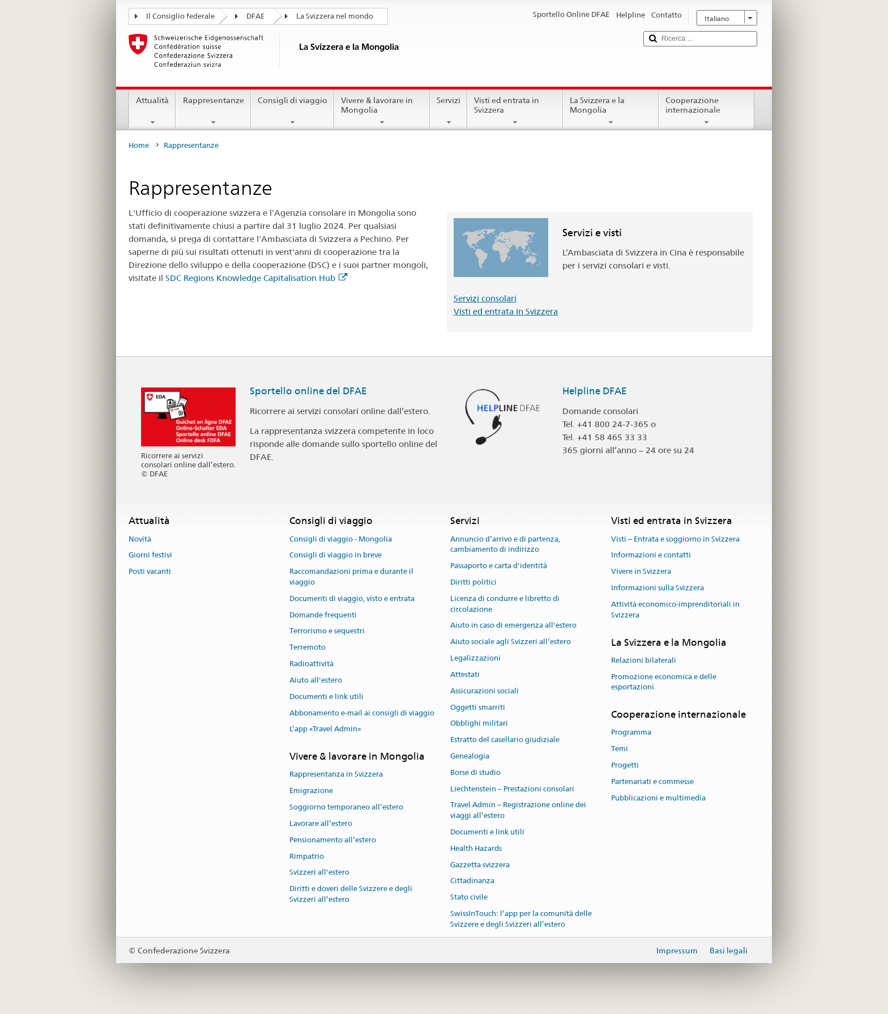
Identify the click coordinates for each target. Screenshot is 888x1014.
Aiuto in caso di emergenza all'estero (513, 625)
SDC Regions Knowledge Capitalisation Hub (256, 277)
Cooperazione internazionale (706, 111)
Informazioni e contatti (651, 555)
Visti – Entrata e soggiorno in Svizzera (675, 539)
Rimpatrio (306, 856)
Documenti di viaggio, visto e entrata (352, 598)
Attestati (465, 674)
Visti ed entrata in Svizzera (515, 111)
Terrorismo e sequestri (327, 631)
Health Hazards (476, 848)
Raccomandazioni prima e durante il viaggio (351, 577)
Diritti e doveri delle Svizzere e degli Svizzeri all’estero (350, 894)
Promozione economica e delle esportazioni (663, 682)
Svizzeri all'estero (319, 872)
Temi (619, 749)
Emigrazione (311, 791)
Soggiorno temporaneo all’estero (346, 807)
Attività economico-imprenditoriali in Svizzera (675, 609)
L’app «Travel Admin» (325, 729)
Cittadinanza (472, 881)
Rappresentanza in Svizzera (336, 774)
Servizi (448, 111)
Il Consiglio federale (180, 16)
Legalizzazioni (475, 658)
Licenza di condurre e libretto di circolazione (505, 603)
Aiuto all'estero (315, 680)
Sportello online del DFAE (308, 391)
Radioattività (311, 663)
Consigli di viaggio (292, 111)
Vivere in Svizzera (641, 572)
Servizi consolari (485, 298)
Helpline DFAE (594, 391)
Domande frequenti (323, 615)
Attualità (152, 111)
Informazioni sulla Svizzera (657, 587)
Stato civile (469, 897)
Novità (140, 539)
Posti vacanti (150, 572)
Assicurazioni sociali (484, 691)
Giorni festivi (150, 555)
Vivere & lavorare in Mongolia (382, 111)
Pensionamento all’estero (332, 840)
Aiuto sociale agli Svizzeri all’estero (510, 642)
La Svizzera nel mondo (334, 16)
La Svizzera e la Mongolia (610, 111)
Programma (631, 732)
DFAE (255, 16)
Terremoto (307, 648)
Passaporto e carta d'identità (498, 565)
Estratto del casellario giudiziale (505, 739)
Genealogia (469, 756)
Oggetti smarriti (477, 707)
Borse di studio (475, 772)
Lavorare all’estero (320, 823)
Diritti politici (473, 582)
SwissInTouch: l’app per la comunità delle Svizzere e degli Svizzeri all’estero (521, 918)
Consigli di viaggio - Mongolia (340, 539)
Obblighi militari (479, 723)
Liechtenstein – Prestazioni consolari (512, 789)
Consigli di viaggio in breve (335, 555)
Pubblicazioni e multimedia (658, 798)
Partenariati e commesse (652, 781)
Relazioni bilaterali (643, 660)
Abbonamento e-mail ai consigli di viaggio (361, 713)
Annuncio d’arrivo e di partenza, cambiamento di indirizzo (505, 544)
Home (139, 145)
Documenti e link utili (326, 696)
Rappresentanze (213, 111)
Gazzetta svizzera (480, 864)
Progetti (625, 765)
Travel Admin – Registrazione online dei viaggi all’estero (518, 810)
